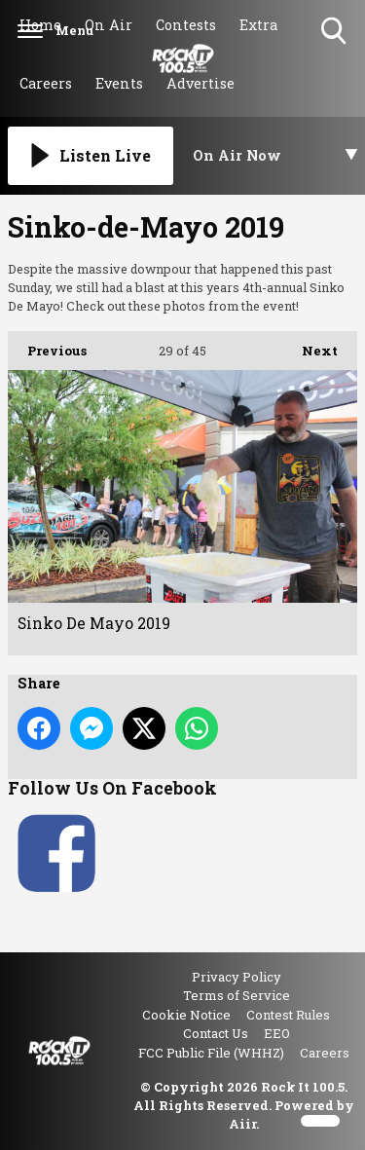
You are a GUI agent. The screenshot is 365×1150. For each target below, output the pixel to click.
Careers (45, 83)
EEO (277, 1033)
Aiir (242, 1123)
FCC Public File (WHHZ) (211, 1052)
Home (40, 25)
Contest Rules (288, 1014)
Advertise (200, 83)
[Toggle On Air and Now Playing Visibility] (275, 156)
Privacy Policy (236, 976)
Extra (258, 25)
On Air (108, 25)
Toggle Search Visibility (335, 32)
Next (310, 345)
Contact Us (215, 1033)
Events (119, 83)
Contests (186, 25)
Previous (47, 345)
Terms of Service (236, 995)
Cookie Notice (186, 1014)
